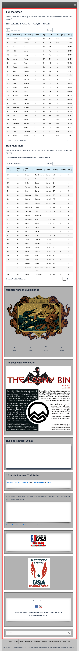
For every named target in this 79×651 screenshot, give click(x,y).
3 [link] (67, 140)
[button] (10, 35)
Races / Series (28, 641)
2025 (69, 641)
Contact (16, 641)
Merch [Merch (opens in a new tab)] (64, 641)
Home (10, 641)
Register (21, 641)
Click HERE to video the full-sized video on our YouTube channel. (27, 525)
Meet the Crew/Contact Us (55, 641)
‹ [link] (60, 279)
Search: (49, 30)
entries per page (15, 30)
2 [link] (64, 140)
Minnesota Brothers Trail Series (17, 482)
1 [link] (60, 140)
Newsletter (44, 641)
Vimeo (48, 482)
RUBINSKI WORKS (38, 482)
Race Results (37, 641)
